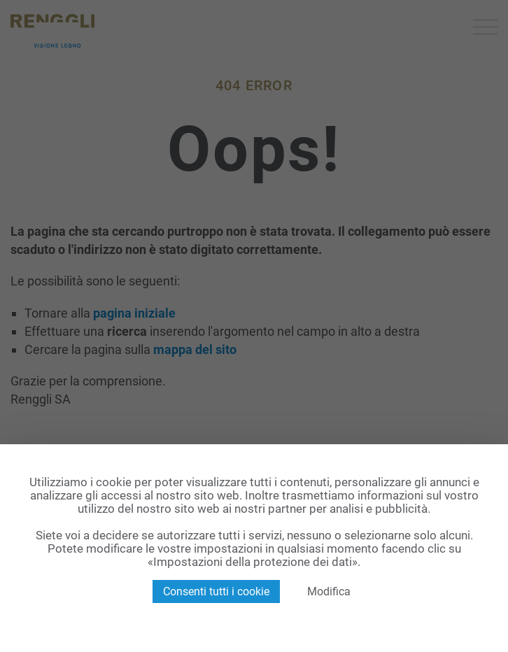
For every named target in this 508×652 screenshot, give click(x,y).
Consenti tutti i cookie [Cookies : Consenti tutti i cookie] (216, 591)
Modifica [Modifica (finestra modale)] (329, 591)
